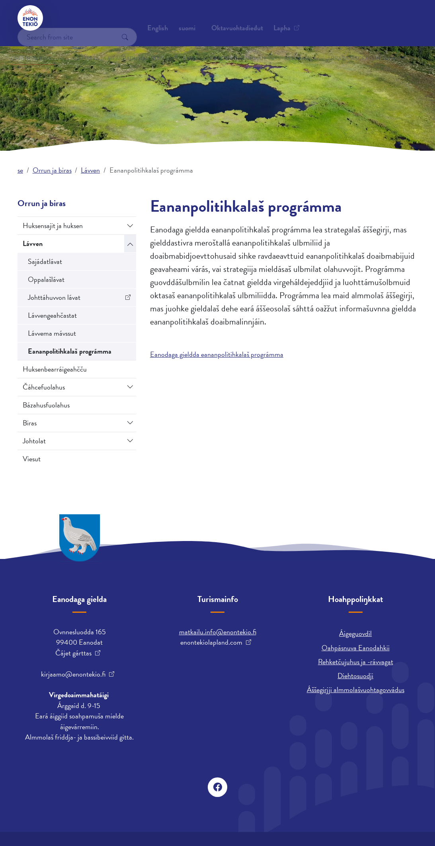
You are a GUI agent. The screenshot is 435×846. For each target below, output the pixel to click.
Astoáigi (285, 47)
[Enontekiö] (30, 18)
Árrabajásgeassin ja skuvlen (345, 47)
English (250, 18)
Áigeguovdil (355, 633)
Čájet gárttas (73, 653)
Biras (30, 422)
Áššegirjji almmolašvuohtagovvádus (355, 689)
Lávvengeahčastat (52, 315)
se (20, 170)
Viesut (32, 458)
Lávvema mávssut (52, 333)
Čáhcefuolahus (44, 387)
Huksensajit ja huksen (53, 225)
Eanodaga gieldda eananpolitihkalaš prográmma (216, 354)
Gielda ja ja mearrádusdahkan (119, 47)
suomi (279, 18)
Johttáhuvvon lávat (54, 297)
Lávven (90, 170)
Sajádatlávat (45, 261)
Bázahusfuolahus (46, 404)
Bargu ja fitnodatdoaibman (213, 47)
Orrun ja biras (50, 47)
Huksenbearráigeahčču (55, 369)
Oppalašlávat (46, 279)
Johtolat (34, 440)
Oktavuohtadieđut (85, 17)
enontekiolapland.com (211, 642)
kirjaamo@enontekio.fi (73, 674)
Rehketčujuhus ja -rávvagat (355, 661)
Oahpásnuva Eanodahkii (356, 647)
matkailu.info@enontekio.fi (217, 631)
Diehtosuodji (355, 675)
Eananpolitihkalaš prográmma (69, 351)
